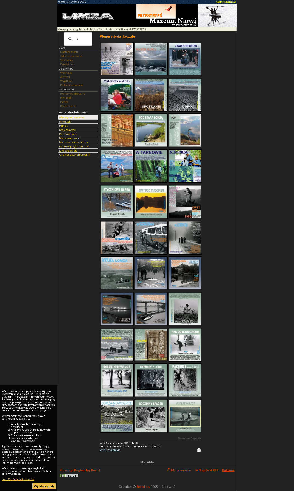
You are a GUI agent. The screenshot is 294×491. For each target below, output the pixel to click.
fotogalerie (78, 29)
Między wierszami (69, 138)
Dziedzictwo (67, 64)
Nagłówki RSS (206, 470)
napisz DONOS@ (226, 1)
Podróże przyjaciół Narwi (74, 146)
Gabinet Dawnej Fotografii (75, 154)
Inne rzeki (66, 97)
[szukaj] (77, 39)
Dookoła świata (68, 150)
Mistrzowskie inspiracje (73, 142)
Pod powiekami (68, 133)
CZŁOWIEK (66, 68)
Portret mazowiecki (71, 85)
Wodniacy (66, 72)
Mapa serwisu (179, 470)
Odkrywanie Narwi (71, 55)
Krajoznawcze (68, 105)
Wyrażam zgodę (44, 486)
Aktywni (65, 76)
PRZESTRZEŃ (138, 29)
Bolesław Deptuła (97, 29)
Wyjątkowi (66, 80)
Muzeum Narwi (119, 29)
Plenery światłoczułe (72, 93)
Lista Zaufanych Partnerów (18, 479)
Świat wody (66, 60)
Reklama (228, 470)
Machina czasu (69, 51)
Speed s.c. (143, 486)
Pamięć (64, 101)
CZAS (62, 47)
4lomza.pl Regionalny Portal (80, 473)
